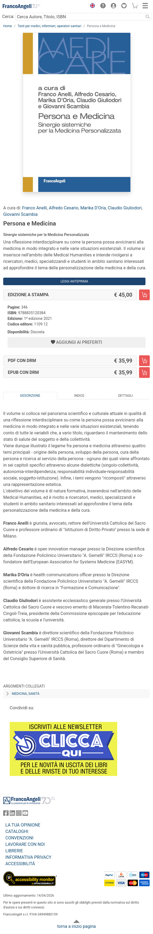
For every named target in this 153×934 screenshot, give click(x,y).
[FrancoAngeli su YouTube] (25, 814)
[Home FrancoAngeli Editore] (21, 6)
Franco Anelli (34, 207)
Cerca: (8, 16)
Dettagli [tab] (125, 396)
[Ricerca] (147, 16)
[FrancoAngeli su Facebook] (6, 814)
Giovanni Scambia (20, 214)
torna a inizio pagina (76, 926)
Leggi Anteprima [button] (74, 281)
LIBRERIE (14, 850)
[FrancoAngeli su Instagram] (19, 814)
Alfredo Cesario (63, 207)
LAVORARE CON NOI (25, 844)
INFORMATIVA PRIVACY (28, 857)
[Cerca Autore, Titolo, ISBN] (79, 16)
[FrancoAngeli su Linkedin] (12, 814)
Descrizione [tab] (30, 396)
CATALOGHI (16, 831)
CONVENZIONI (19, 837)
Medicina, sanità (25, 694)
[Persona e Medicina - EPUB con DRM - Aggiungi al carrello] (144, 372)
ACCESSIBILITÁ (20, 863)
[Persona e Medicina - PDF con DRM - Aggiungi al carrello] (144, 360)
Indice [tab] (79, 396)
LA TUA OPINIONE (22, 825)
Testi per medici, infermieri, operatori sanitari (49, 26)
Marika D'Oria (93, 207)
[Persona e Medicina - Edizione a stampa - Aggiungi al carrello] (144, 294)
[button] (91, 6)
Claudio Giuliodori (125, 207)
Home (7, 26)
